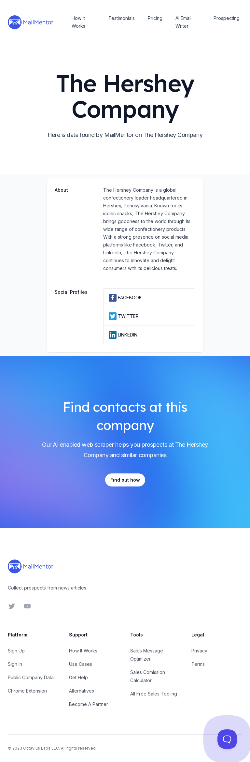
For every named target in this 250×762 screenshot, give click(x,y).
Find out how (125, 480)
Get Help (78, 677)
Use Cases (80, 664)
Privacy (199, 650)
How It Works (78, 22)
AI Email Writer (183, 22)
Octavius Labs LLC (41, 748)
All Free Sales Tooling (153, 693)
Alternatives (81, 691)
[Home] (30, 22)
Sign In (15, 664)
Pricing (155, 18)
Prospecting (227, 18)
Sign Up (16, 650)
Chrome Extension (27, 691)
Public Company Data (31, 677)
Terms (198, 664)
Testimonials (121, 18)
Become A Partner (88, 704)
